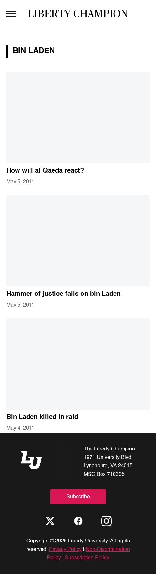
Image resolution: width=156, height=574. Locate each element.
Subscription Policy (87, 558)
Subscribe (78, 497)
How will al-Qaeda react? (45, 171)
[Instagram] (106, 521)
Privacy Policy (65, 549)
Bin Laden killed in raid (42, 417)
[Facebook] (78, 521)
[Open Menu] (11, 13)
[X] (50, 521)
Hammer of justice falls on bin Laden (63, 294)
